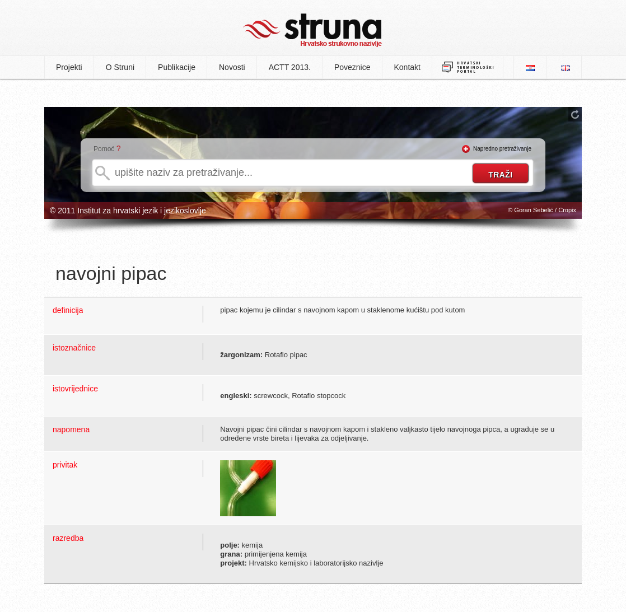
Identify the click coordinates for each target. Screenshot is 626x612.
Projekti (69, 67)
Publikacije (176, 67)
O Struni (120, 67)
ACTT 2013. (290, 67)
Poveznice (352, 67)
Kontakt (407, 67)
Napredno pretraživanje (502, 149)
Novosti (232, 67)
